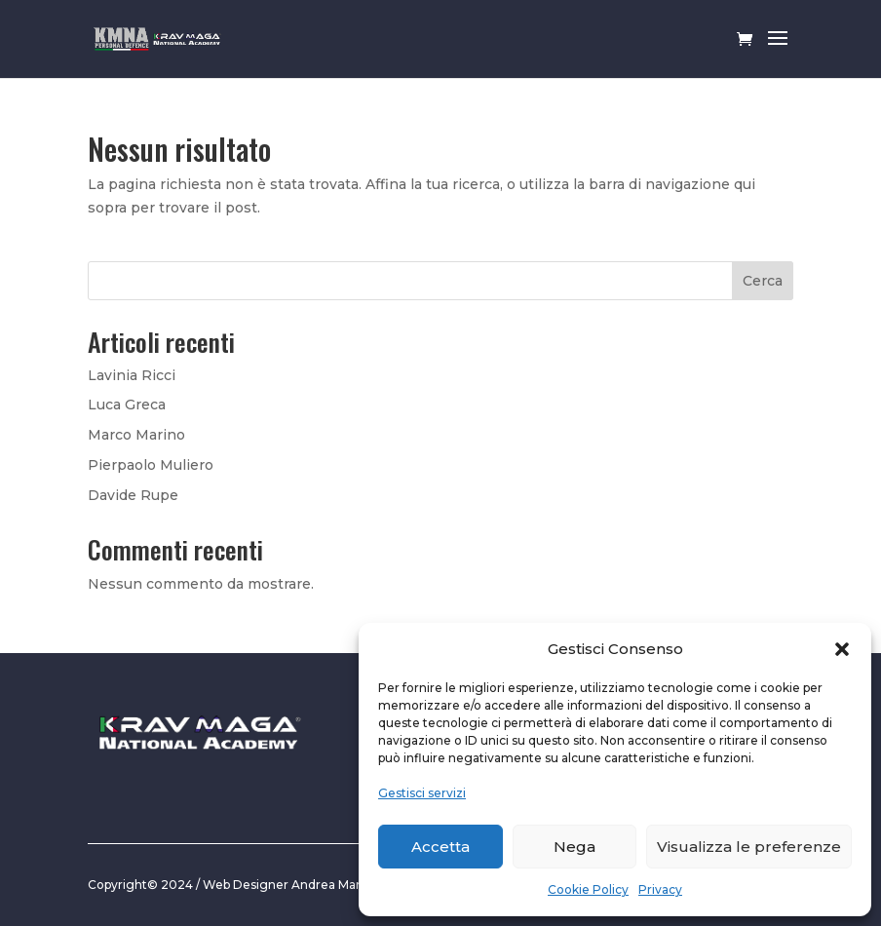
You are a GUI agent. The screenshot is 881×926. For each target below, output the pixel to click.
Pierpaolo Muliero (150, 465)
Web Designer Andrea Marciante (300, 884)
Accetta (440, 846)
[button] (842, 649)
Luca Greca (127, 404)
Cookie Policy (588, 889)
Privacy (660, 889)
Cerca (763, 280)
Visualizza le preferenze (749, 846)
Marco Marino (136, 435)
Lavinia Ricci (131, 375)
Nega (574, 846)
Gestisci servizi (422, 793)
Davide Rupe (133, 495)
